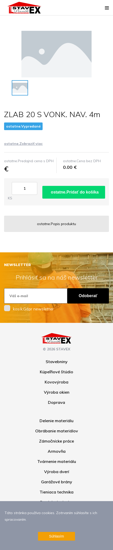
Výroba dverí (56, 471)
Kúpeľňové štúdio (56, 371)
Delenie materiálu (56, 420)
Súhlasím (56, 536)
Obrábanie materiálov (56, 430)
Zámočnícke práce (56, 441)
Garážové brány (56, 481)
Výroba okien (56, 392)
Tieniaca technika (56, 491)
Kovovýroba (56, 381)
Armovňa (57, 451)
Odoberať (88, 296)
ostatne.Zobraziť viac (23, 143)
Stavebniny (57, 361)
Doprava (56, 402)
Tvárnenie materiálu (56, 461)
